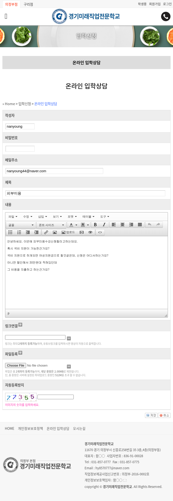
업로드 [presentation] (68, 232)
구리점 (28, 4)
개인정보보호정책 (30, 428)
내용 (8, 204)
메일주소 (11, 160)
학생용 (142, 3)
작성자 (9, 115)
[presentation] (13, 216)
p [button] (8, 313)
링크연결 (11, 326)
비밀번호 (11, 137)
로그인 (167, 3)
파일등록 (11, 354)
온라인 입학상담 (86, 62)
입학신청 (24, 103)
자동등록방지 (14, 385)
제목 (8, 182)
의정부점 (11, 4)
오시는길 (79, 428)
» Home (8, 103)
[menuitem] (13, 216)
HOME (9, 428)
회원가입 (155, 3)
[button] (21, 225)
